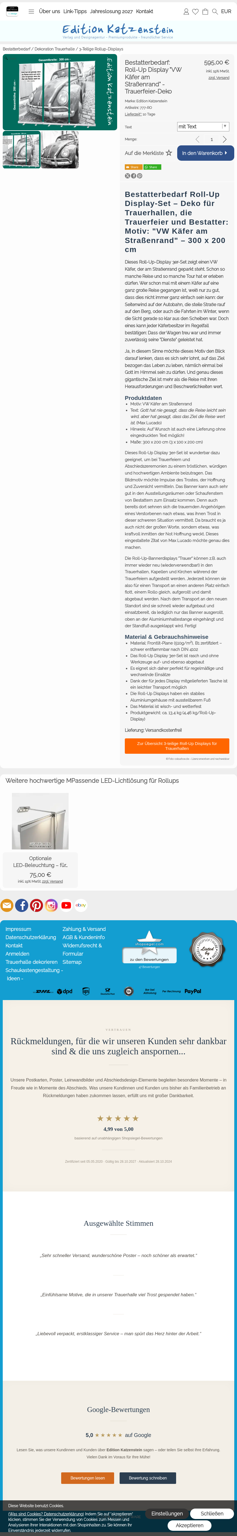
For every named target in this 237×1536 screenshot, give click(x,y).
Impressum (18, 929)
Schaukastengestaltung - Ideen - (32, 974)
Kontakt (144, 11)
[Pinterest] (36, 905)
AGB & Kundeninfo (84, 937)
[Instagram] (51, 905)
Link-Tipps (75, 11)
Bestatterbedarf (16, 49)
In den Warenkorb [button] (202, 153)
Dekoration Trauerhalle (55, 49)
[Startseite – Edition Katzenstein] (12, 8)
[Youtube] (66, 905)
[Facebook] (22, 905)
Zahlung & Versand (84, 929)
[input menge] (211, 139)
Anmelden (186, 11)
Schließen (212, 1514)
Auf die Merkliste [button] (144, 153)
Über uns (49, 11)
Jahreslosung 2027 (111, 11)
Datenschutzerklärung (30, 937)
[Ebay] (81, 905)
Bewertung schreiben (148, 1478)
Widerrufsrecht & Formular (82, 950)
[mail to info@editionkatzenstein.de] (7, 905)
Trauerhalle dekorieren (31, 962)
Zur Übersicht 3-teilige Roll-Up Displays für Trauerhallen (177, 746)
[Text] (203, 126)
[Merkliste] (195, 11)
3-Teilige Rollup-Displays (101, 49)
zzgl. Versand (52, 881)
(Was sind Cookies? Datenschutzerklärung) (46, 1514)
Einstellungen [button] (167, 1514)
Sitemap (72, 962)
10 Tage (140, 114)
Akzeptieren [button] (189, 1525)
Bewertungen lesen (87, 1478)
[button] (31, 11)
